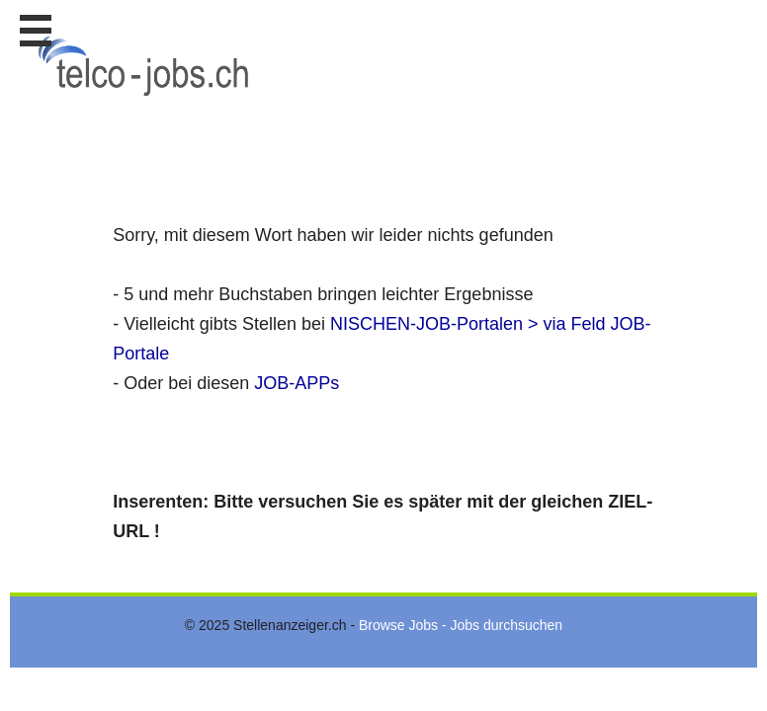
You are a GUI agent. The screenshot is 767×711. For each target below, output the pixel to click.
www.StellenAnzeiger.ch (148, 68)
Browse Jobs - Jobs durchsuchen (460, 625)
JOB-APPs (296, 383)
